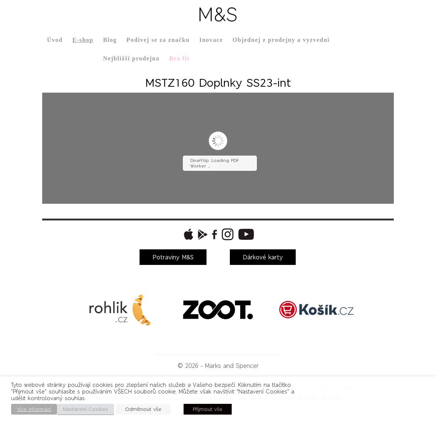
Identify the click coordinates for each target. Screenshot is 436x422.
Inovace (211, 40)
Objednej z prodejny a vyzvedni (280, 40)
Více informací (34, 409)
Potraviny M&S (173, 257)
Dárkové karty (263, 257)
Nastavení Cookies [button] (85, 409)
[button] (188, 234)
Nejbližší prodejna (131, 58)
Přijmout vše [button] (207, 409)
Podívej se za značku (158, 40)
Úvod (55, 40)
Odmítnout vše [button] (143, 409)
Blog (110, 40)
